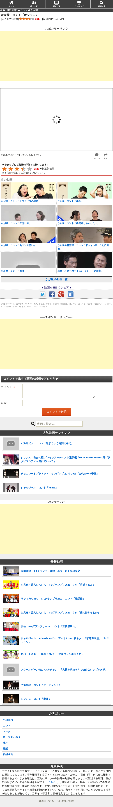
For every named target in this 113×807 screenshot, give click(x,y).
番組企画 (8, 754)
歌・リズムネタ (11, 737)
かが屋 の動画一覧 (56, 279)
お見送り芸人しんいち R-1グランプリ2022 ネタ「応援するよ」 (58, 584)
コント (6, 725)
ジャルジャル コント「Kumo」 (39, 487)
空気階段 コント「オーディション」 (42, 685)
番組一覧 (56, 6)
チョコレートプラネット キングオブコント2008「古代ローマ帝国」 (60, 473)
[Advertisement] (56, 56)
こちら (52, 782)
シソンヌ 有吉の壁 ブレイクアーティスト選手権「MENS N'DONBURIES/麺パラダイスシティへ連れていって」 (65, 459)
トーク (6, 731)
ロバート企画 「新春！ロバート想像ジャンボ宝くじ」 (52, 654)
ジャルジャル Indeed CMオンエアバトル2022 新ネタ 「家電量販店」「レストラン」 (65, 640)
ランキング (79, 6)
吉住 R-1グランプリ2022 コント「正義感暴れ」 (49, 626)
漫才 (5, 742)
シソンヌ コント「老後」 (36, 698)
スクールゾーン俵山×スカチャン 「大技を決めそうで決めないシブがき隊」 (64, 669)
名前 (4, 403)
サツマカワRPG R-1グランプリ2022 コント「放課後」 (53, 598)
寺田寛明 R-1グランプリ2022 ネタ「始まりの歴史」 (51, 571)
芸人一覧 (34, 6)
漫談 (5, 748)
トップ (11, 6)
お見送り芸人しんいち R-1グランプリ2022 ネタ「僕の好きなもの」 (60, 612)
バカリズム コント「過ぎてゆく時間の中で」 (47, 443)
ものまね (8, 720)
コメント (8, 387)
